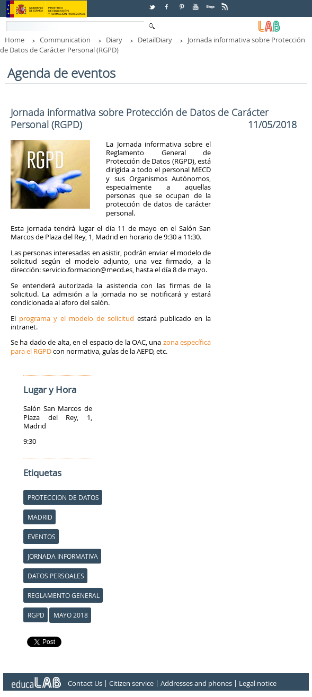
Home (14, 39)
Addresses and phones (196, 683)
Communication (65, 39)
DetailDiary (155, 39)
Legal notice (258, 683)
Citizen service (131, 683)
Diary (114, 39)
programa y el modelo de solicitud (76, 318)
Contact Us (85, 683)
